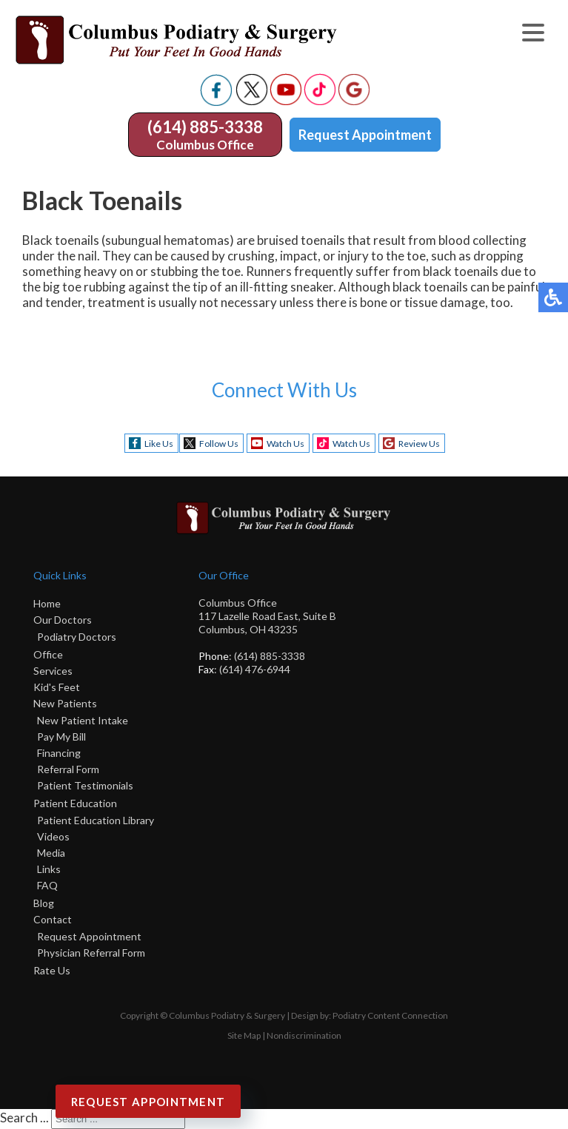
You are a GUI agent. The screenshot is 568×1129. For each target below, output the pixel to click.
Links (49, 869)
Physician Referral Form (91, 952)
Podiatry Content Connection (390, 1015)
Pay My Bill (61, 736)
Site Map (244, 1035)
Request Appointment (365, 135)
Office (48, 654)
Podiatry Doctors (76, 636)
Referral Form (68, 769)
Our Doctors (62, 619)
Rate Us (51, 970)
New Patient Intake (82, 720)
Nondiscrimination (304, 1035)
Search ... (24, 1117)
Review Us (419, 443)
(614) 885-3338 (205, 127)
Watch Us (285, 443)
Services (53, 670)
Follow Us (218, 443)
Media (51, 852)
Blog (43, 903)
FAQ (47, 885)
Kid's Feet (56, 687)
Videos (53, 836)
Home (47, 603)
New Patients (65, 703)
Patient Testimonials (85, 785)
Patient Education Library (95, 820)
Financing (59, 753)
